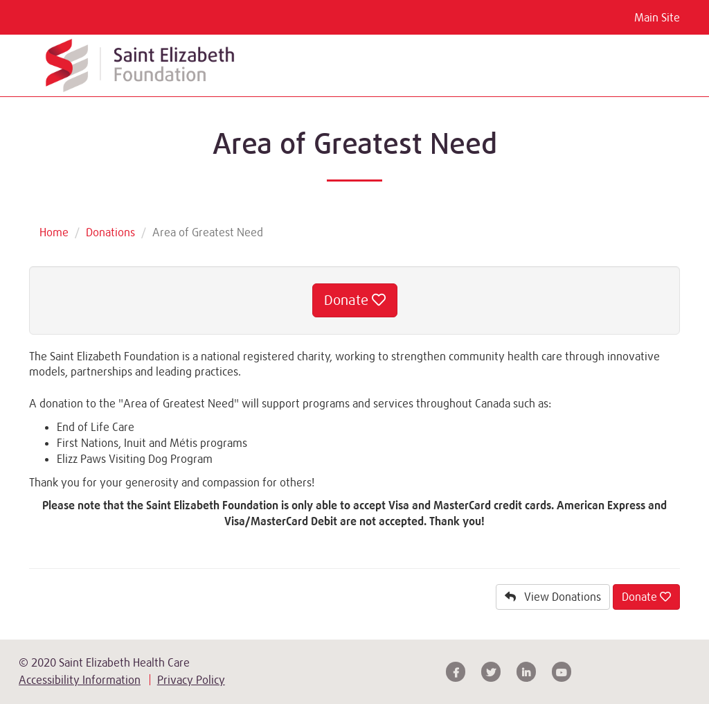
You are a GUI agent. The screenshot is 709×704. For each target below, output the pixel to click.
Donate (355, 300)
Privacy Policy (191, 680)
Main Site (657, 17)
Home (54, 232)
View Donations (553, 597)
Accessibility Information (80, 680)
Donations (110, 232)
